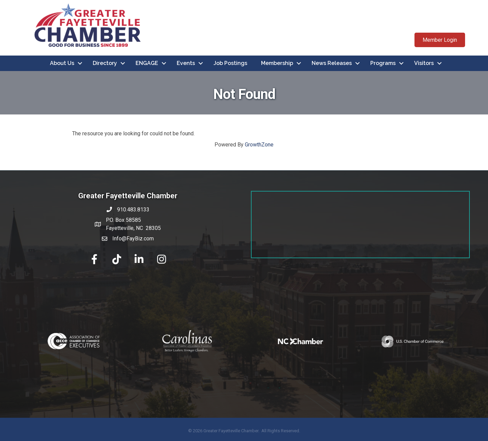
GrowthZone (259, 144)
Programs (383, 63)
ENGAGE (147, 63)
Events (186, 63)
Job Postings (230, 63)
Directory (105, 63)
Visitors (424, 63)
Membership (277, 63)
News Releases (332, 63)
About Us (62, 63)
